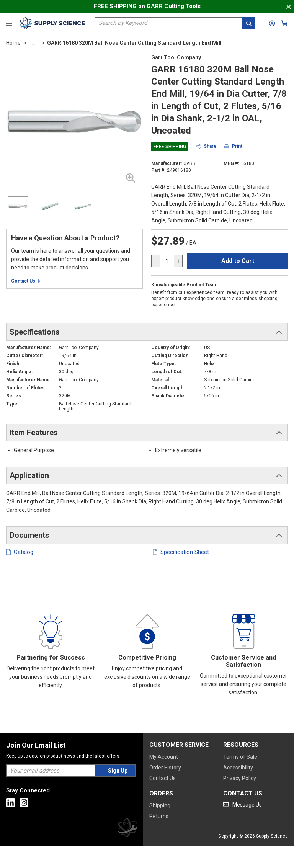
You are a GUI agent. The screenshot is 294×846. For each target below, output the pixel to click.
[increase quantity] (178, 261)
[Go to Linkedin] (10, 802)
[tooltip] (34, 43)
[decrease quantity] (156, 261)
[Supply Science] (127, 829)
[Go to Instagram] (24, 802)
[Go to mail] (242, 805)
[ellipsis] (34, 43)
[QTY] (167, 261)
